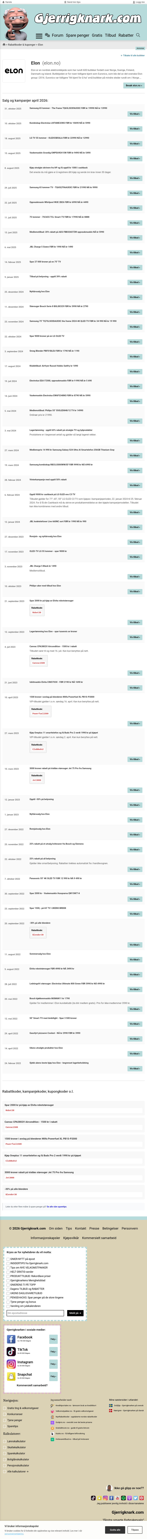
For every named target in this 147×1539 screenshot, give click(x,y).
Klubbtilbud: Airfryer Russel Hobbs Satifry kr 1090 (54, 366)
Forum (54, 35)
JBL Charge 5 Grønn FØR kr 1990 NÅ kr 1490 (51, 246)
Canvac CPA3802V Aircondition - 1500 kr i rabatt (53, 646)
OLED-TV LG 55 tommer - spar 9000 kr (48, 551)
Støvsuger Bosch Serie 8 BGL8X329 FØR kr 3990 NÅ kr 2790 (59, 306)
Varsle (7, 2)
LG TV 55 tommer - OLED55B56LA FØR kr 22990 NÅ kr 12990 (59, 138)
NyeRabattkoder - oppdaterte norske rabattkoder (76, 1416)
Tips (69, 1228)
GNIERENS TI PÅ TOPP (23, 1284)
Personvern (130, 1228)
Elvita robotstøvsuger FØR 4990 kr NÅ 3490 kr (52, 968)
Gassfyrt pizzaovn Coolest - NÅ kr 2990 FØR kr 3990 (55, 1032)
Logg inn (139, 2)
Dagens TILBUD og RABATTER (27, 1288)
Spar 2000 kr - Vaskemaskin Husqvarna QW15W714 (55, 893)
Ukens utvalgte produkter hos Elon (46, 1047)
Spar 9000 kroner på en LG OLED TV (47, 336)
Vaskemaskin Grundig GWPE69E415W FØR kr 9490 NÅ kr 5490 (60, 152)
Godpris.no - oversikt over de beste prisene (74, 1422)
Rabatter (126, 35)
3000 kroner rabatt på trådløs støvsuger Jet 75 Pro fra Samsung (60, 768)
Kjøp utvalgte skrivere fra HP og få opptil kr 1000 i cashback (59, 167)
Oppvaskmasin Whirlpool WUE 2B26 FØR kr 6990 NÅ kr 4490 (59, 202)
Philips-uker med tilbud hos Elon (45, 585)
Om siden (55, 1228)
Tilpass (135, 1530)
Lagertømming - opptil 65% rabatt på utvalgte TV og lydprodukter (61, 430)
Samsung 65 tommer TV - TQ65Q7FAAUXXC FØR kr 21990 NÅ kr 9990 (63, 187)
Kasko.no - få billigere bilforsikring (70, 1433)
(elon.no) (51, 63)
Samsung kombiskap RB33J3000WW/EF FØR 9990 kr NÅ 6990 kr (61, 464)
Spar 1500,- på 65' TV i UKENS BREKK (48, 908)
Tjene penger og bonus (23, 1301)
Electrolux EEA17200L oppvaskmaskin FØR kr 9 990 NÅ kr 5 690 (61, 380)
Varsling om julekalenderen (25, 1305)
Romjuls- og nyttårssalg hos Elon (45, 536)
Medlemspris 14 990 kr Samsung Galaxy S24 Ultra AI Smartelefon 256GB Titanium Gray (72, 450)
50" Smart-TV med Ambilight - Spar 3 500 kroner (53, 1018)
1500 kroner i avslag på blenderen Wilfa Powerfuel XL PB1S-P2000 (62, 697)
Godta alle (115, 1530)
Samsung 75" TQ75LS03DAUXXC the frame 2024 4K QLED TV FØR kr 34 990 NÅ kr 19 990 (73, 321)
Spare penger (77, 35)
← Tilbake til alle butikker (133, 55)
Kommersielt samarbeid (99, 1237)
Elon (40, 44)
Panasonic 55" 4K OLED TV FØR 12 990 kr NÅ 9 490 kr (56, 878)
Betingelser (110, 1228)
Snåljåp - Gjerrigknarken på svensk (128, 1405)
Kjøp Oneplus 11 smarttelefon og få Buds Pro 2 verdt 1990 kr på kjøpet (64, 732)
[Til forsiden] (87, 19)
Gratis (97, 35)
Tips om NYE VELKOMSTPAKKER (29, 1267)
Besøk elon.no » (134, 85)
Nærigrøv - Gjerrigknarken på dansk (129, 1410)
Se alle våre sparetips (56, 1206)
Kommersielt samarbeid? (32, 1385)
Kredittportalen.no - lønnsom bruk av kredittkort (76, 1405)
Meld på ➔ (75, 1312)
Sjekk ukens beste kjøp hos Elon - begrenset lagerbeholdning (59, 1062)
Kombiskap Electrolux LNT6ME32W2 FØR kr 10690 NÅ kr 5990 (60, 123)
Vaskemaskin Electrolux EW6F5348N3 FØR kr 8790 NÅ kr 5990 (60, 395)
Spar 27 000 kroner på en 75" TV (45, 261)
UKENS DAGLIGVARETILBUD (26, 1293)
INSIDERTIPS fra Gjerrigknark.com (29, 1262)
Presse (94, 1228)
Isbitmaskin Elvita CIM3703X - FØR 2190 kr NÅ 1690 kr (56, 682)
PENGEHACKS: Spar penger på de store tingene (36, 1297)
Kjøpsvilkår (71, 1237)
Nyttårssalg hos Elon (40, 291)
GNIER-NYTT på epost (22, 1258)
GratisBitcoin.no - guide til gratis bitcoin (72, 1428)
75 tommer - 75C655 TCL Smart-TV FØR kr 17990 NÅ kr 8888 (59, 217)
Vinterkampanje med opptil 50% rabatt (48, 479)
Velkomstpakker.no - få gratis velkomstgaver (75, 1411)
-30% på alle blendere (40, 922)
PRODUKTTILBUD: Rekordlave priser (30, 1275)
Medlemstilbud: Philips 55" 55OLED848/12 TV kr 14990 (56, 410)
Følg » (53, 1339)
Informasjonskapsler (45, 1237)
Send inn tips (72, 2)
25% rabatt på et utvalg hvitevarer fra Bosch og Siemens (57, 843)
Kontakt (80, 1228)
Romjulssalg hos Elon (40, 828)
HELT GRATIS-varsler (21, 1271)
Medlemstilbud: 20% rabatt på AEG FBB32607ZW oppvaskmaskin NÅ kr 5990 (67, 232)
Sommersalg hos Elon (40, 953)
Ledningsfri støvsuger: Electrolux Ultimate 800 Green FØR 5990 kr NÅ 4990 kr (67, 983)
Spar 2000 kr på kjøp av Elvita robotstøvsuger (52, 600)
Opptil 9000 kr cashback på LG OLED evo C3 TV (52, 494)
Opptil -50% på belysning (42, 799)
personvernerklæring (14, 1534)
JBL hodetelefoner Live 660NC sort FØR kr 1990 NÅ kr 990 (58, 521)
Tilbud (110, 35)
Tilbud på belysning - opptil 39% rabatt (48, 276)
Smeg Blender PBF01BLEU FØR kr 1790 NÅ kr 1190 (54, 351)
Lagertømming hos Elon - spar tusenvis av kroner (53, 631)
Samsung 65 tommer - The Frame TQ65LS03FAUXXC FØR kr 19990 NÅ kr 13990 (68, 108)
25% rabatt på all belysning (43, 858)
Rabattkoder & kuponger (21, 44)
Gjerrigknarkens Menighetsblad (27, 1280)
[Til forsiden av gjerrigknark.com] (16, 23)
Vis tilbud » (135, 114)
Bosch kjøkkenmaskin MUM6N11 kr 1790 (50, 998)
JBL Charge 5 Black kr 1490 (43, 566)
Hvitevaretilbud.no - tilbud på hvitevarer (72, 1439)
